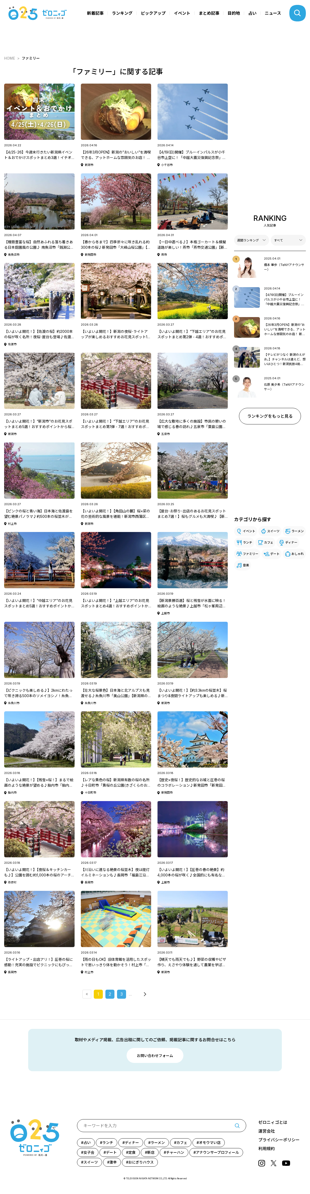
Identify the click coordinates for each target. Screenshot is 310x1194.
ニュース (273, 13)
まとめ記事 (209, 13)
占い (252, 13)
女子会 (88, 1152)
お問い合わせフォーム (155, 1055)
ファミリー (250, 554)
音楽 (246, 565)
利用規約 (266, 1148)
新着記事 (95, 13)
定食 (132, 1152)
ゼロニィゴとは (272, 1122)
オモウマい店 (210, 1142)
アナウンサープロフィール (217, 1152)
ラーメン (297, 531)
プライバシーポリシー (279, 1139)
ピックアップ (153, 13)
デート (275, 554)
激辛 (113, 1162)
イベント (182, 13)
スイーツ (273, 531)
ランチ (247, 542)
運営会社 (266, 1131)
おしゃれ (297, 554)
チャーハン (175, 1152)
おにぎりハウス (141, 1162)
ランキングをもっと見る (270, 416)
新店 (150, 1152)
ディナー (291, 542)
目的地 (234, 13)
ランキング (122, 13)
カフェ (268, 542)
